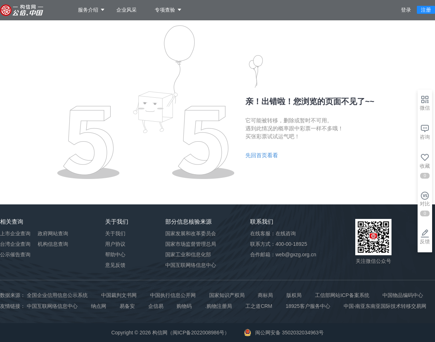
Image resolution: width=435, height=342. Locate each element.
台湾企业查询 (15, 244)
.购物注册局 (218, 306)
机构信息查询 (53, 244)
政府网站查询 (53, 233)
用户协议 (115, 244)
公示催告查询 (15, 254)
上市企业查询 (15, 233)
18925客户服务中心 (308, 306)
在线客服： (273, 233)
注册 (426, 10)
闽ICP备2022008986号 (198, 332)
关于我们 (115, 233)
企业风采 (126, 10)
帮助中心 (115, 254)
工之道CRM (258, 306)
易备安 (127, 306)
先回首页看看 (261, 155)
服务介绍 (88, 10)
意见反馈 (115, 265)
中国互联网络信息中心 (52, 306)
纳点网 (98, 306)
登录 (406, 10)
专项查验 (165, 10)
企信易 (155, 306)
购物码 (184, 306)
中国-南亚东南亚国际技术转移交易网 (385, 306)
